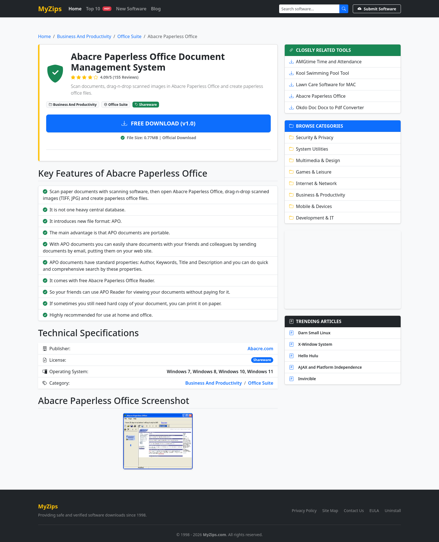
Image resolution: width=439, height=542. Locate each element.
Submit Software (377, 8)
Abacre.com (260, 348)
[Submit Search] (343, 8)
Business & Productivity (317, 195)
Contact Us (354, 510)
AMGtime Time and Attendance (325, 62)
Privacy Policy (304, 510)
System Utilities (308, 149)
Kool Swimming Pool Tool (319, 73)
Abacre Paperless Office (317, 96)
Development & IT (311, 218)
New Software (131, 9)
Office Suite (129, 36)
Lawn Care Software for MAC (322, 84)
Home (75, 9)
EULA (374, 510)
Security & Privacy (311, 137)
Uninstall (393, 510)
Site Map (330, 510)
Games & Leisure (310, 172)
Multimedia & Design (314, 160)
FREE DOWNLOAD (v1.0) (158, 123)
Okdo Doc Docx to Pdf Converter (326, 107)
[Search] (309, 8)
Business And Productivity (84, 36)
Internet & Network (313, 183)
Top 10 (98, 9)
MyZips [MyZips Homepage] (50, 8)
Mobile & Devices (310, 206)
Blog (156, 9)
